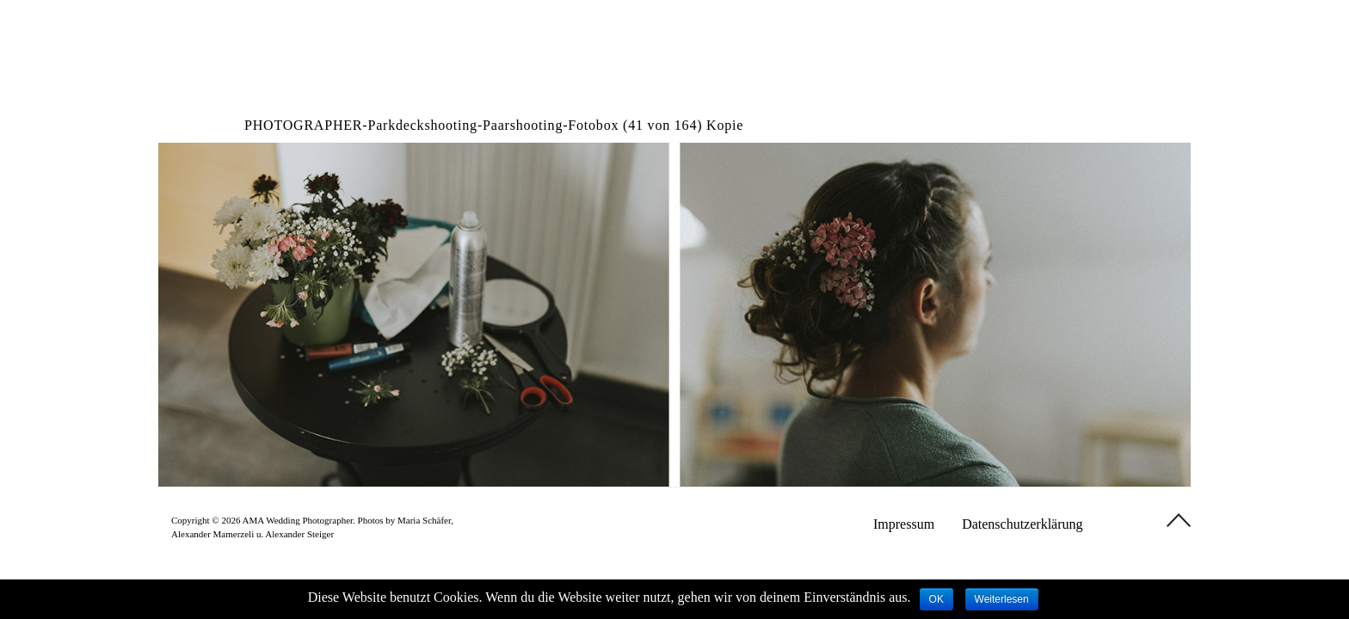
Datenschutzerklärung (1022, 524)
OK (936, 599)
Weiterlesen (1002, 599)
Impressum (903, 524)
